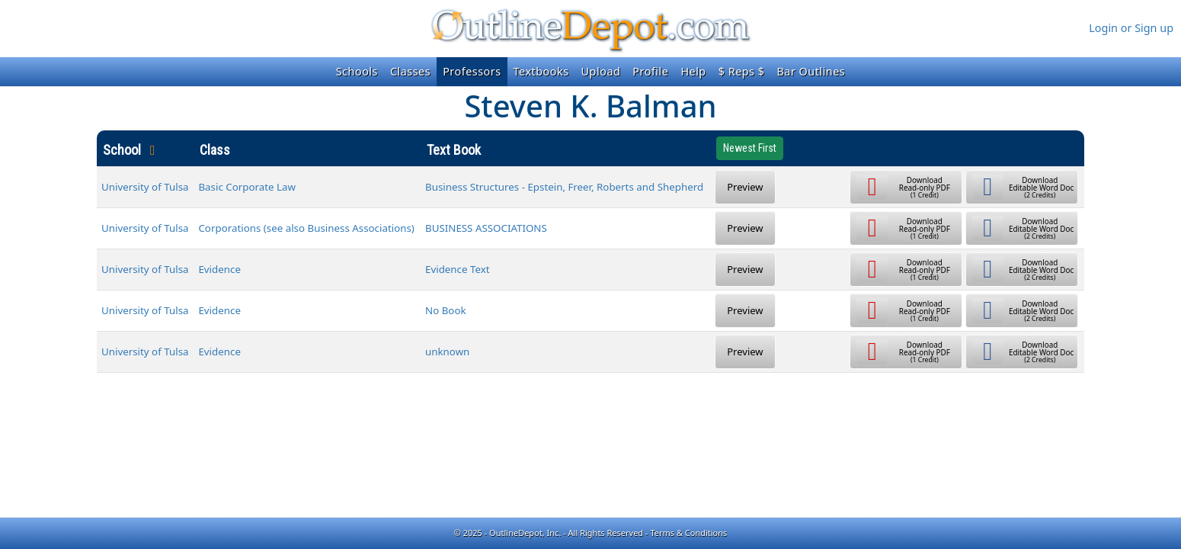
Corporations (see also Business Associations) (306, 228)
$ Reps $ (742, 71)
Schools (357, 71)
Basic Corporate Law (247, 187)
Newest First (749, 148)
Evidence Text (457, 269)
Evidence (219, 269)
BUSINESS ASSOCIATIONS (486, 228)
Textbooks (541, 71)
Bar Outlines (810, 71)
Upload (601, 71)
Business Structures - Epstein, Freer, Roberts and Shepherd (564, 187)
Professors (472, 71)
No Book (445, 310)
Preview (745, 187)
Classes (410, 71)
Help (693, 71)
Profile (650, 71)
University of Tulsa (145, 187)
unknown (447, 351)
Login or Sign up (1131, 28)
